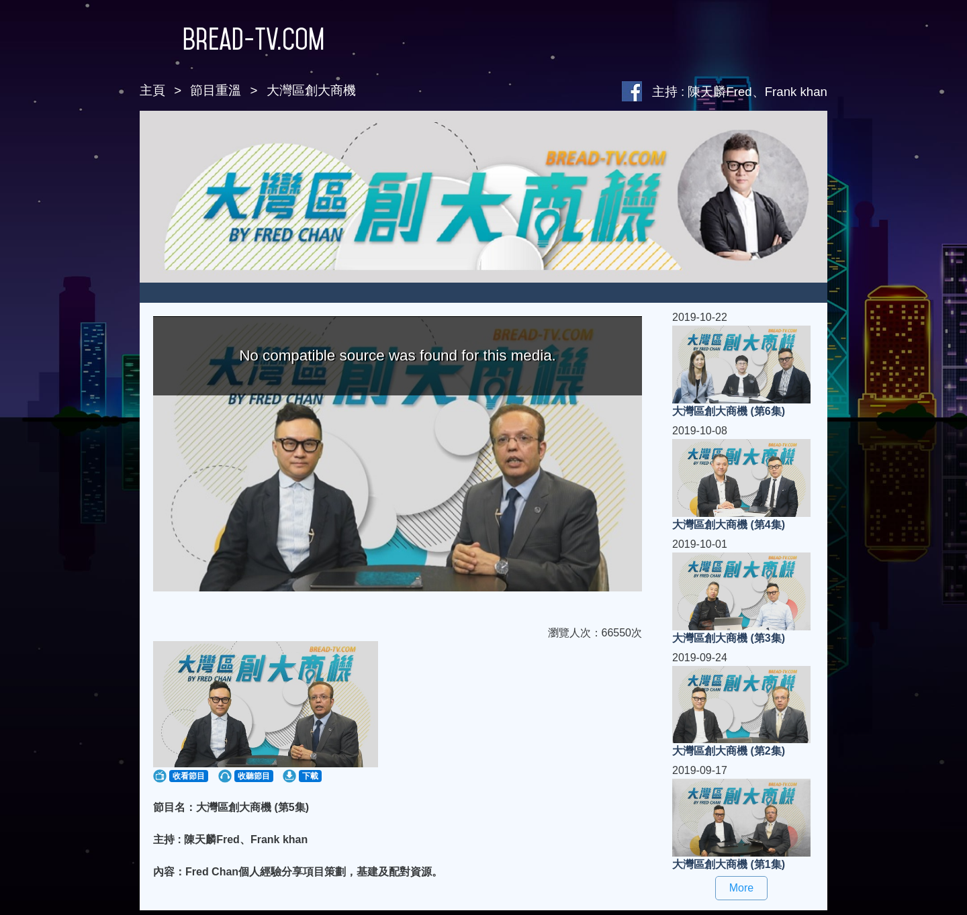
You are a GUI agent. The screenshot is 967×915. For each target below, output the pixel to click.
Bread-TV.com (232, 39)
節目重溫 (215, 90)
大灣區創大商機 (311, 90)
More (741, 888)
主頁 (152, 90)
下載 (310, 776)
